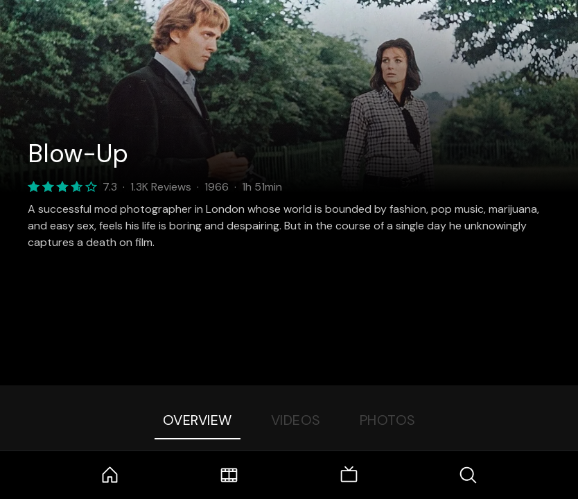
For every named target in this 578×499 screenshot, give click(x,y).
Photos (388, 420)
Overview (197, 420)
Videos (296, 420)
